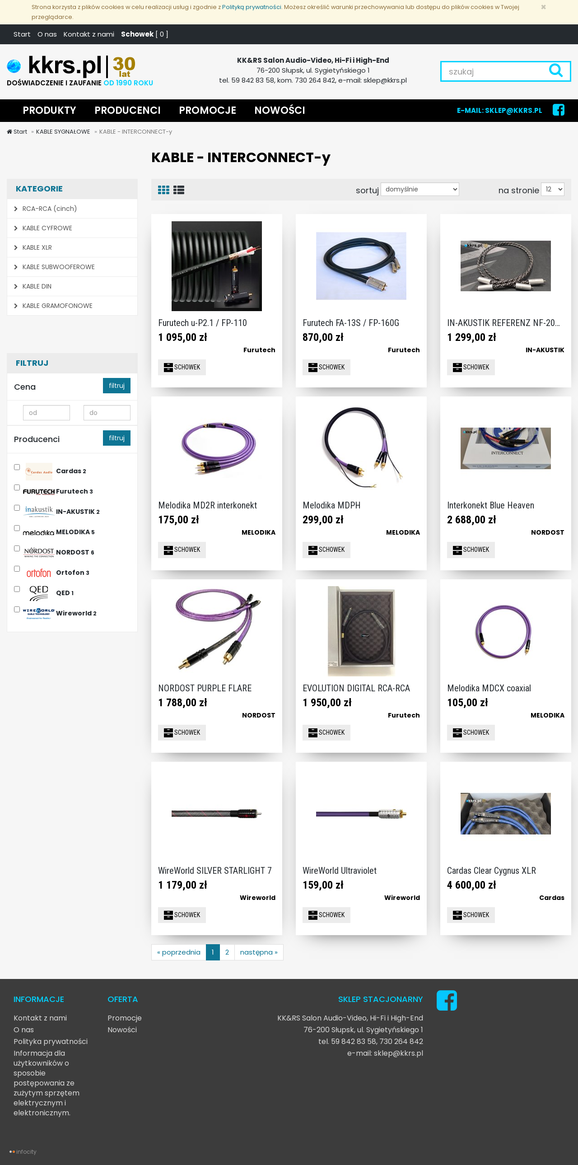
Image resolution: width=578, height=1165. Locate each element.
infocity (26, 1152)
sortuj (367, 190)
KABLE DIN (32, 286)
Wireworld (60, 612)
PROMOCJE (207, 110)
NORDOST (58, 551)
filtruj (117, 385)
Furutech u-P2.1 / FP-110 (202, 322)
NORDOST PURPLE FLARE (205, 688)
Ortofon (56, 571)
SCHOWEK (182, 367)
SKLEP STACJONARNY (380, 999)
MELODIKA (59, 530)
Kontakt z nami (89, 34)
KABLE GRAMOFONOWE (53, 305)
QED (48, 591)
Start (22, 34)
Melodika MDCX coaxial (489, 688)
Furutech (58, 490)
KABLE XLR (33, 247)
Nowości (122, 1030)
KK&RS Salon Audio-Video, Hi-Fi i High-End (350, 1018)
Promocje (124, 1018)
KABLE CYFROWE (43, 228)
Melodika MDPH (332, 505)
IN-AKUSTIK (61, 510)
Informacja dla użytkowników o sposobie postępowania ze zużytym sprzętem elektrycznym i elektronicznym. (46, 1083)
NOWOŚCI (279, 110)
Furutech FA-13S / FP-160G (351, 322)
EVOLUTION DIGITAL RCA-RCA (356, 688)
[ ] (144, 34)
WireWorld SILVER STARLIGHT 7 (215, 870)
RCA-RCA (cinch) (45, 208)
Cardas (54, 469)
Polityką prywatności (251, 7)
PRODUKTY (49, 110)
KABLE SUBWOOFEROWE (54, 266)
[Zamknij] (543, 7)
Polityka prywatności (51, 1041)
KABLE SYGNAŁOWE (63, 131)
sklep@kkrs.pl (398, 1053)
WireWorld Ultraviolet (340, 870)
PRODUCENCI (127, 110)
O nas (47, 34)
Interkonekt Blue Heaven (490, 505)
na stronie (519, 190)
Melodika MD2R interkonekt (207, 505)
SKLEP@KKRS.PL (513, 110)
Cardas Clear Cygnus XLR (491, 870)
